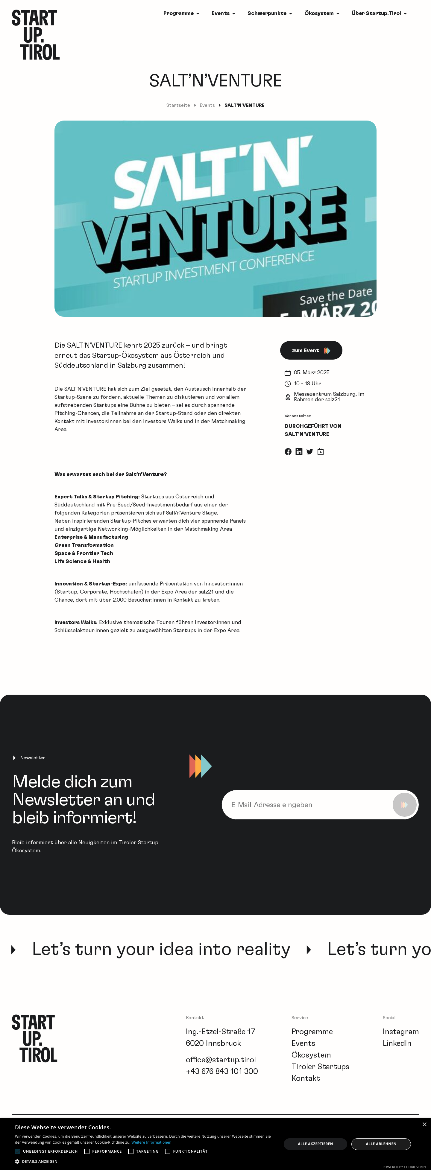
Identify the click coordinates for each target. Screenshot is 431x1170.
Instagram (401, 1032)
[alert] (215, 1144)
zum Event (311, 350)
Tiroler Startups (320, 1067)
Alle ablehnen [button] (381, 1143)
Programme (178, 13)
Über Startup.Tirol (376, 13)
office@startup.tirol (221, 1060)
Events (221, 13)
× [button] (424, 1124)
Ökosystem (319, 13)
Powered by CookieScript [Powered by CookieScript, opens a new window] (405, 1167)
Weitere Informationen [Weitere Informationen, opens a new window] (151, 1142)
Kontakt (306, 1078)
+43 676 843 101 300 (222, 1071)
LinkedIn (397, 1043)
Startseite (178, 105)
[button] (144, 1161)
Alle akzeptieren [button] (315, 1143)
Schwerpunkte (267, 13)
